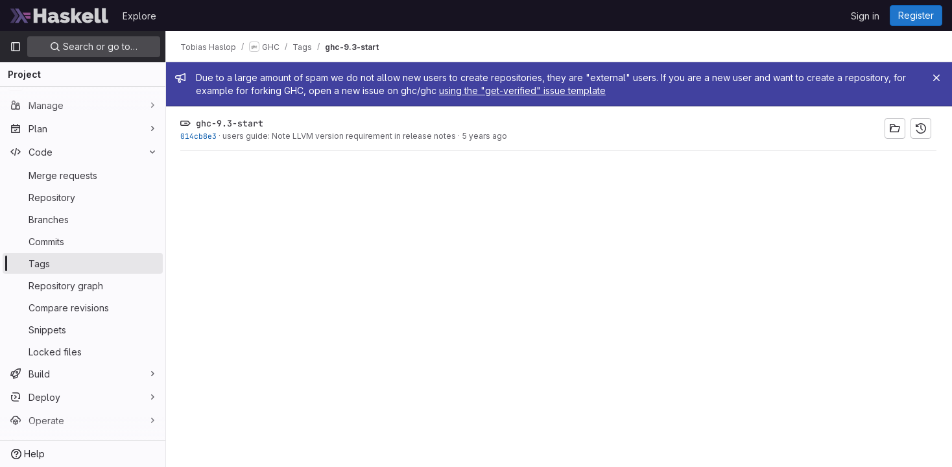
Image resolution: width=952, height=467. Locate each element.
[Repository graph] (83, 285)
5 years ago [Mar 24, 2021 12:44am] (485, 136)
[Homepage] (59, 15)
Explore (139, 15)
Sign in (865, 15)
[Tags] (83, 263)
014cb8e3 (200, 136)
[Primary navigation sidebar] (15, 46)
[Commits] (83, 241)
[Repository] (83, 197)
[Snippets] (83, 329)
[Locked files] (83, 351)
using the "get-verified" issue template (523, 90)
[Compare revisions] (83, 307)
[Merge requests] (83, 175)
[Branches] (83, 219)
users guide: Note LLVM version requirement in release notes (340, 136)
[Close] (936, 78)
